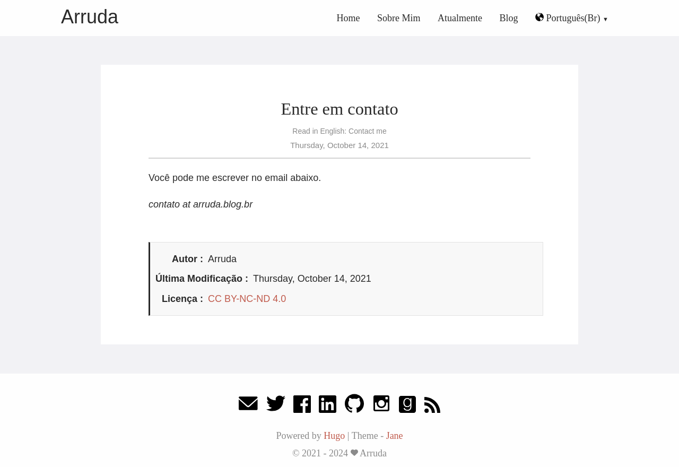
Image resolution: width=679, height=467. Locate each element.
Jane (394, 435)
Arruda (89, 17)
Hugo (334, 435)
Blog (509, 18)
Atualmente (460, 18)
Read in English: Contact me (339, 131)
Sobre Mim (399, 18)
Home (348, 18)
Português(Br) (569, 18)
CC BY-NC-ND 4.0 (247, 298)
